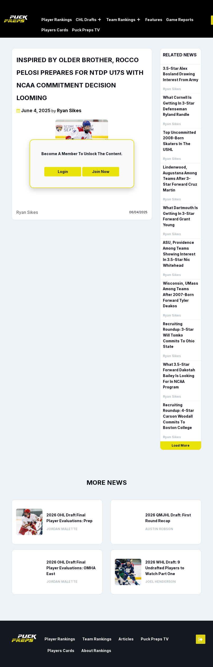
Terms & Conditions (184, 652)
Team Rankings (120, 19)
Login (63, 171)
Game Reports (179, 19)
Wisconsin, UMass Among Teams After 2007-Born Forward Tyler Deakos (181, 280)
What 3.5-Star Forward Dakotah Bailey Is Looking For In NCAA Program (178, 350)
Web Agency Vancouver (33, 658)
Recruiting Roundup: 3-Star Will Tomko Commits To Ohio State (181, 314)
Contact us (144, 652)
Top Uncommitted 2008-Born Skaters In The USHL (180, 136)
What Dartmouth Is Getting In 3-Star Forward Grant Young (179, 206)
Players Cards (54, 29)
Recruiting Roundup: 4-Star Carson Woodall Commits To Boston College (180, 390)
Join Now (100, 171)
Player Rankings (56, 19)
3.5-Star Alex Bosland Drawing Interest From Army (180, 73)
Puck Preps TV (86, 29)
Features (153, 19)
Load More (181, 418)
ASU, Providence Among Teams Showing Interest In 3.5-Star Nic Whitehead (180, 243)
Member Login (200, 612)
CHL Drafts (86, 19)
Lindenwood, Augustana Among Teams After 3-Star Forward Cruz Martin (179, 170)
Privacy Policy (189, 660)
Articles (120, 611)
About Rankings (61, 622)
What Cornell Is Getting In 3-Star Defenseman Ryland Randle (181, 105)
